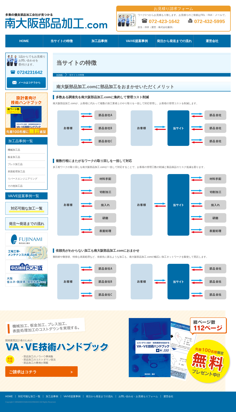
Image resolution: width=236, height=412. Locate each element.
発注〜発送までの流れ (26, 224)
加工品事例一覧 (20, 141)
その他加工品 (15, 185)
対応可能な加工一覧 (26, 208)
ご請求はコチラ (23, 372)
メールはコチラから (26, 82)
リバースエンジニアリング (22, 178)
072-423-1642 (160, 21)
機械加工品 (14, 149)
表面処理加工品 (16, 171)
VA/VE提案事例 (137, 41)
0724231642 (26, 72)
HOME (24, 41)
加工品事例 (99, 41)
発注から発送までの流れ (174, 41)
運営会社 (212, 41)
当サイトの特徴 (62, 41)
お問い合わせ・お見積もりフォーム (138, 396)
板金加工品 (14, 157)
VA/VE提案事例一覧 (23, 196)
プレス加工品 (15, 164)
